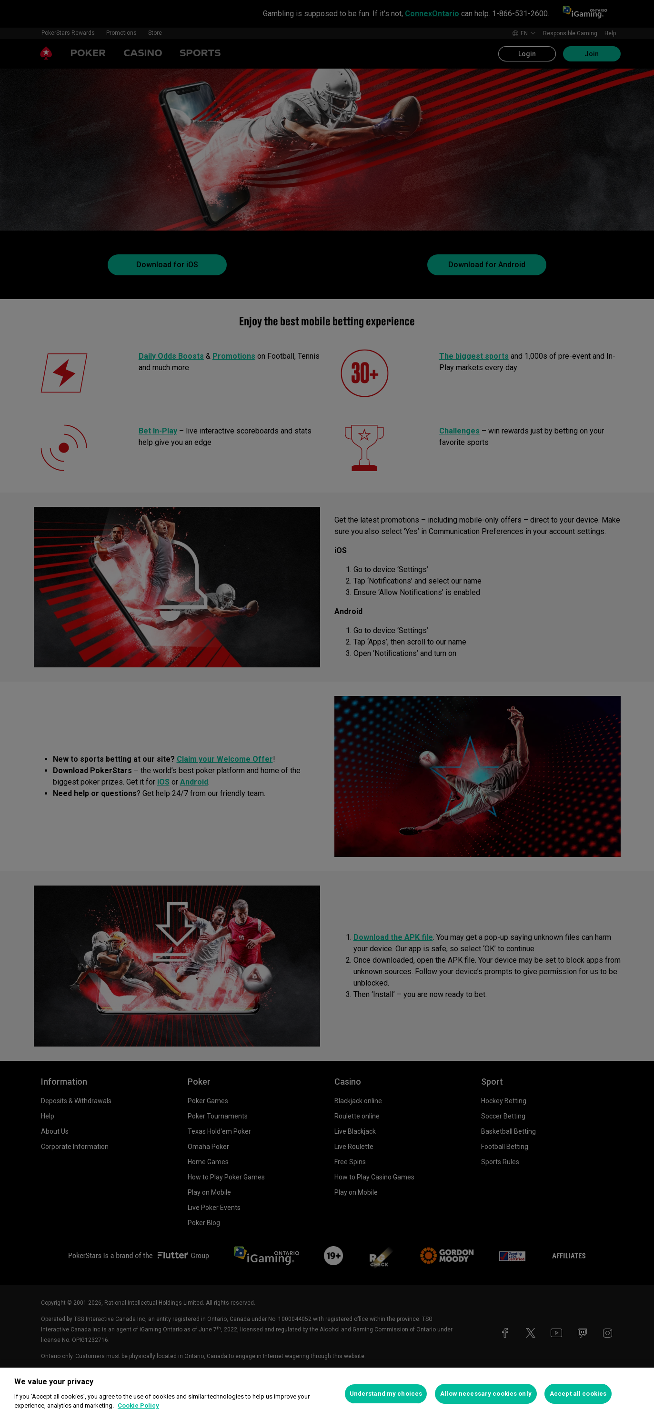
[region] (327, 1394)
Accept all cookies (578, 1393)
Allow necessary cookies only (486, 1393)
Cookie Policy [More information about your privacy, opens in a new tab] (138, 1405)
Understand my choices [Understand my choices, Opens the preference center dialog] (386, 1393)
